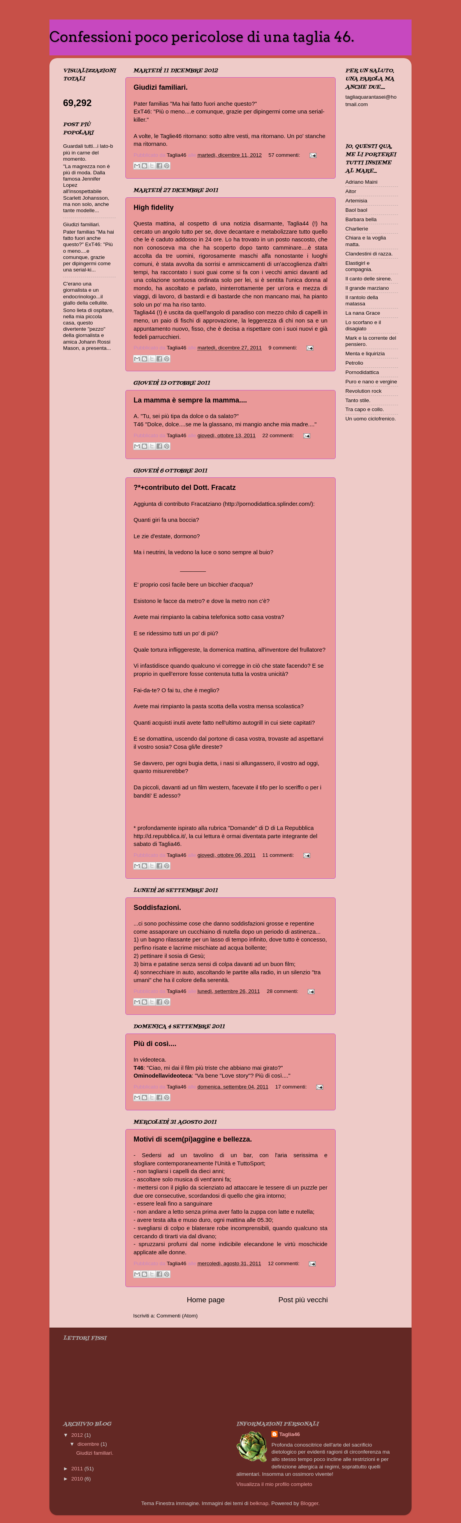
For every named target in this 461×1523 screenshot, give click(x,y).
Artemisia (356, 201)
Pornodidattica (362, 372)
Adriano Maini (361, 182)
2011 (77, 1469)
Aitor (350, 191)
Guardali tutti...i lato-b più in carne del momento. (88, 152)
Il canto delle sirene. (368, 279)
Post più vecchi (303, 1300)
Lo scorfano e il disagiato (363, 325)
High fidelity (154, 207)
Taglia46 (289, 1434)
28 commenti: (283, 991)
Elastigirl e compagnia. (359, 266)
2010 (77, 1479)
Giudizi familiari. (161, 87)
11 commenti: (279, 855)
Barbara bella (361, 219)
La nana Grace (362, 313)
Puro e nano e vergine (371, 382)
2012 (77, 1435)
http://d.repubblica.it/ (160, 836)
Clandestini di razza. (369, 254)
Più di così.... (155, 1044)
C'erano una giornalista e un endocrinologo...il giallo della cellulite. (85, 293)
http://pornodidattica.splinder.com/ (268, 504)
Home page (206, 1300)
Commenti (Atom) (177, 1316)
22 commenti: (279, 435)
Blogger (309, 1503)
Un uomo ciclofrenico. (370, 419)
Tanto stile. (358, 400)
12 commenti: (284, 1263)
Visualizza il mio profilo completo (274, 1484)
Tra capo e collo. (364, 409)
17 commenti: (291, 1087)
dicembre (88, 1444)
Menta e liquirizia (365, 353)
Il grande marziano (367, 288)
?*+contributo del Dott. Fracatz (185, 487)
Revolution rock (363, 391)
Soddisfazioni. (157, 907)
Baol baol (356, 210)
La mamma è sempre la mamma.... (190, 400)
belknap (259, 1503)
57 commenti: (285, 155)
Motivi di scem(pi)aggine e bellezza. (193, 1139)
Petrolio (354, 363)
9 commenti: (284, 348)
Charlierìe (356, 229)
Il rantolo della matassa (361, 300)
